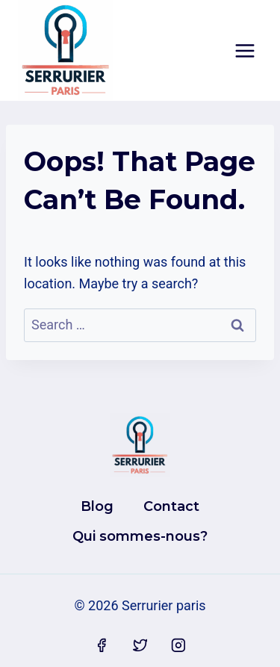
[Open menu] (244, 50)
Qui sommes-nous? (140, 536)
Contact (171, 506)
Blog (97, 506)
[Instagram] (178, 645)
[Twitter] (140, 645)
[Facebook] (101, 645)
